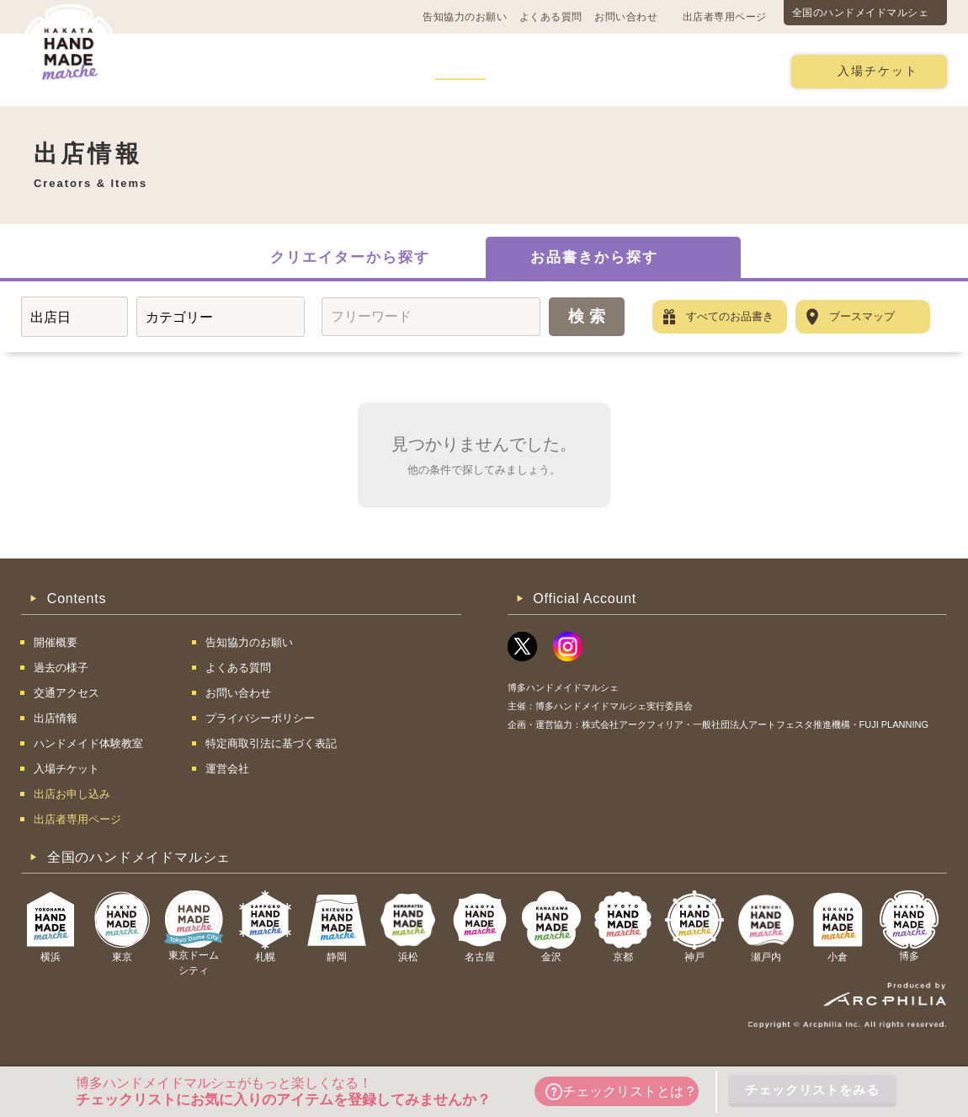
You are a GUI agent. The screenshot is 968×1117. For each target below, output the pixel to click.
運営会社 (227, 768)
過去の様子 (373, 70)
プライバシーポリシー (260, 718)
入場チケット (878, 71)
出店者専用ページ (725, 17)
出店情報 (460, 70)
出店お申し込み (717, 70)
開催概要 (180, 70)
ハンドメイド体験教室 (579, 70)
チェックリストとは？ (621, 1091)
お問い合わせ (625, 17)
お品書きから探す (594, 257)
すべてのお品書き (730, 316)
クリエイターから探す (350, 257)
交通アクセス (273, 70)
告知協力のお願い (465, 17)
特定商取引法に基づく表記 (271, 743)
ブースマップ (862, 316)
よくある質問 (550, 17)
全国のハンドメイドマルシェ (860, 13)
